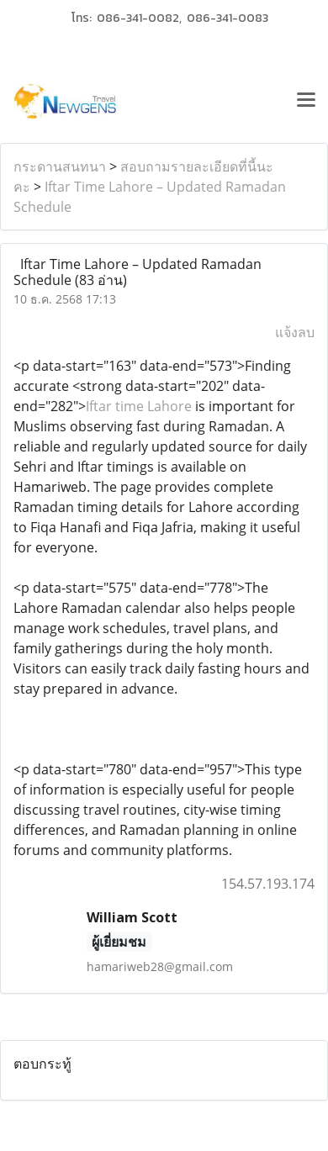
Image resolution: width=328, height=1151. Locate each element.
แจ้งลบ (295, 332)
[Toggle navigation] (306, 101)
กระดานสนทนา (59, 166)
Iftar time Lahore (139, 406)
